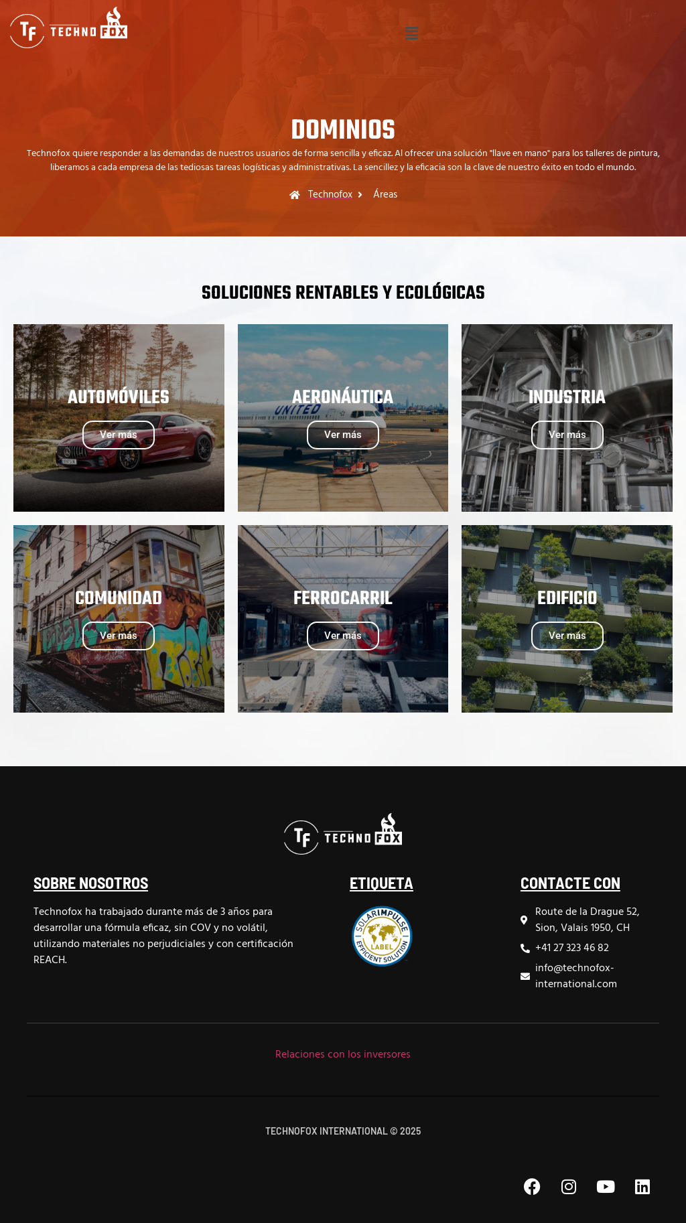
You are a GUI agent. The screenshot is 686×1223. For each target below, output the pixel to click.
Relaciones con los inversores (343, 1055)
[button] (411, 34)
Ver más (118, 435)
